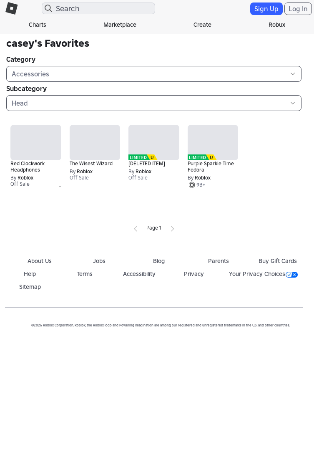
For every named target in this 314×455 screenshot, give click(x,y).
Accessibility (139, 274)
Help (30, 274)
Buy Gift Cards (278, 261)
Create (202, 24)
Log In (298, 9)
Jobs (99, 261)
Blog (159, 261)
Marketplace (119, 24)
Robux (277, 24)
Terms (85, 274)
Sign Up (266, 9)
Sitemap (30, 287)
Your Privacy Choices (263, 274)
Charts (37, 24)
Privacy (194, 274)
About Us (40, 261)
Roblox (25, 177)
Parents (218, 261)
